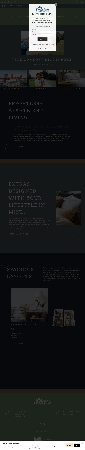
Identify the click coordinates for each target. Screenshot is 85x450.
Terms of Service (45, 46)
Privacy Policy (37, 46)
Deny (77, 445)
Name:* (34, 29)
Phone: (34, 34)
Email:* (34, 32)
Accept (69, 445)
